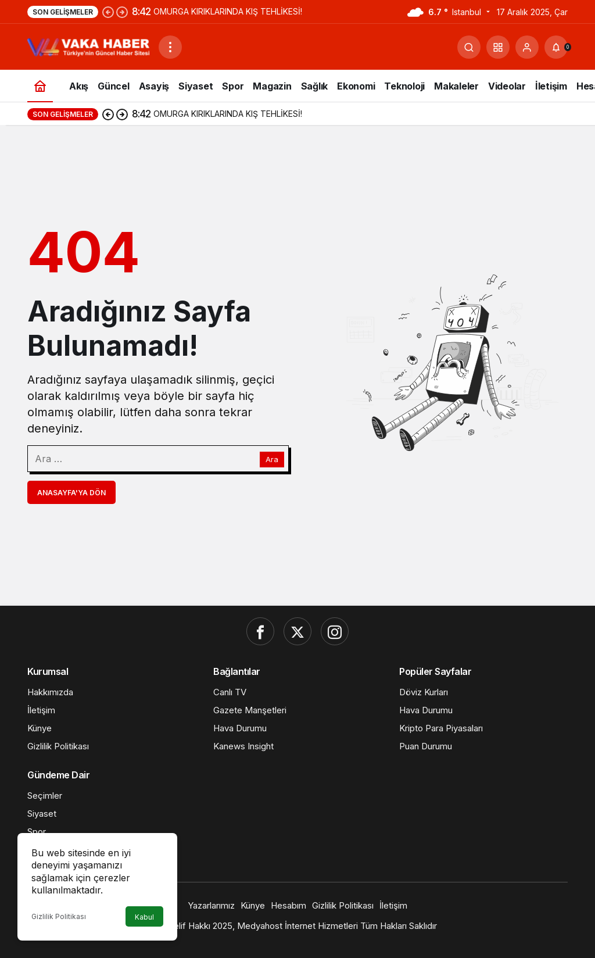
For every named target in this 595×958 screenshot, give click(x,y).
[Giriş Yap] (527, 47)
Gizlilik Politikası (58, 916)
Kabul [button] (144, 917)
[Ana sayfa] (40, 86)
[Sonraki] (122, 11)
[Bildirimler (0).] (556, 47)
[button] (498, 47)
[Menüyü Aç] (170, 47)
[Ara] (469, 47)
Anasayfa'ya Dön (71, 492)
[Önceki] (108, 11)
